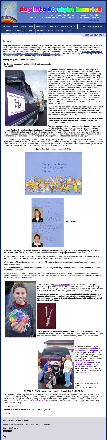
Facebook (6, 26)
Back (8, 414)
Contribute (7, 31)
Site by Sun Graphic (10, 428)
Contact (82, 26)
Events (23, 26)
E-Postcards (53, 26)
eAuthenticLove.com (68, 26)
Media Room (40, 26)
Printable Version (9, 420)
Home (15, 26)
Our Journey (18, 31)
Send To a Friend (23, 420)
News (31, 26)
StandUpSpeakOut (95, 26)
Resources (30, 31)
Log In (68, 31)
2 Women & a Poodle (45, 31)
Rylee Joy (59, 31)
